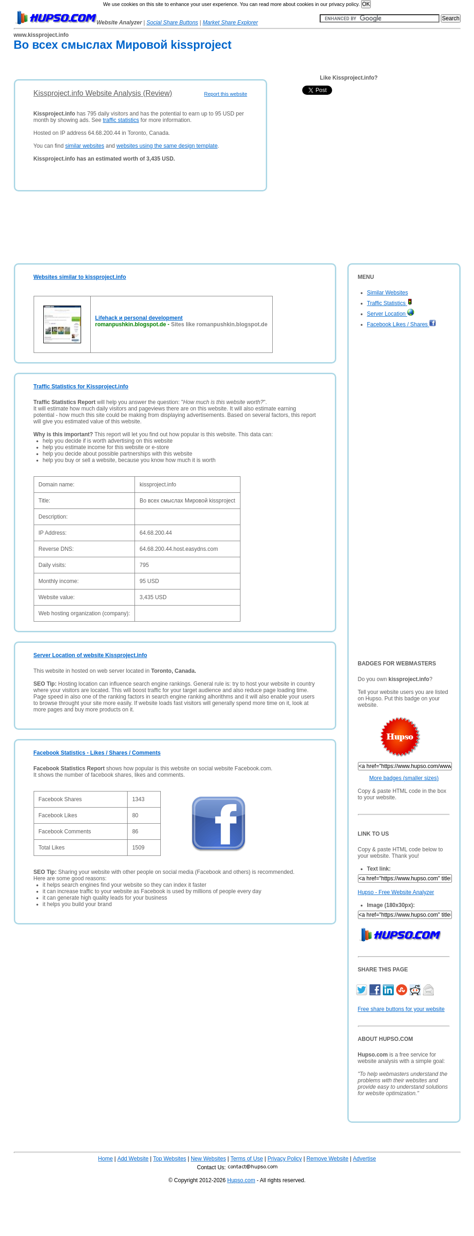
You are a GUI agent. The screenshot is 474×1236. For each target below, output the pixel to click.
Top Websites (169, 1158)
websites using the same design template (167, 146)
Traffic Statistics (389, 303)
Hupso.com (241, 1180)
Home (105, 1158)
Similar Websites (387, 292)
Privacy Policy (285, 1158)
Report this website (225, 94)
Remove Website (327, 1158)
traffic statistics (121, 120)
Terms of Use (246, 1158)
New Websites (208, 1158)
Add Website (133, 1158)
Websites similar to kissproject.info (80, 277)
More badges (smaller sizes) (404, 778)
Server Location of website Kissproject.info (90, 655)
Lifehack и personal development (139, 318)
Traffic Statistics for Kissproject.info (81, 386)
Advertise (364, 1158)
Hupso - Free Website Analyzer (396, 892)
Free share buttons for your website (401, 1009)
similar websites (84, 146)
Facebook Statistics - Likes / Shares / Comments (97, 753)
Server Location (390, 314)
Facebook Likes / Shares (401, 324)
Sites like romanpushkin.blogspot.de (219, 324)
